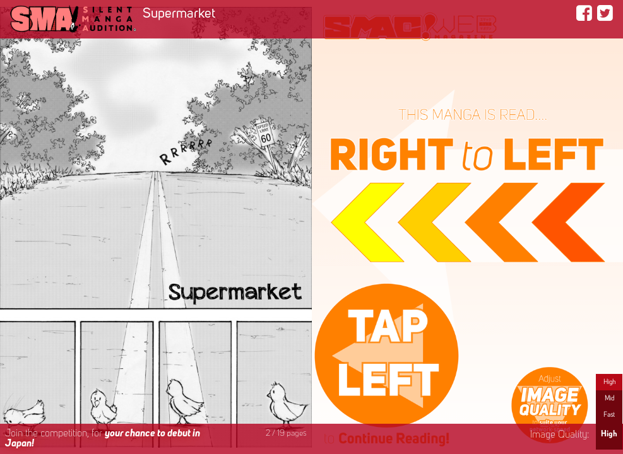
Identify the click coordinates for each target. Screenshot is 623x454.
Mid (609, 398)
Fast (609, 415)
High (609, 382)
